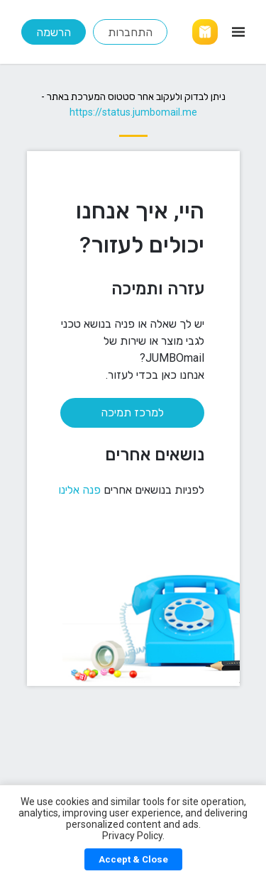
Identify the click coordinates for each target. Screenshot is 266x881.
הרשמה (53, 32)
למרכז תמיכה (132, 412)
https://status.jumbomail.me (133, 112)
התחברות (130, 32)
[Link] (205, 32)
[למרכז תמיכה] (115, 406)
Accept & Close (133, 859)
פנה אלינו (79, 490)
